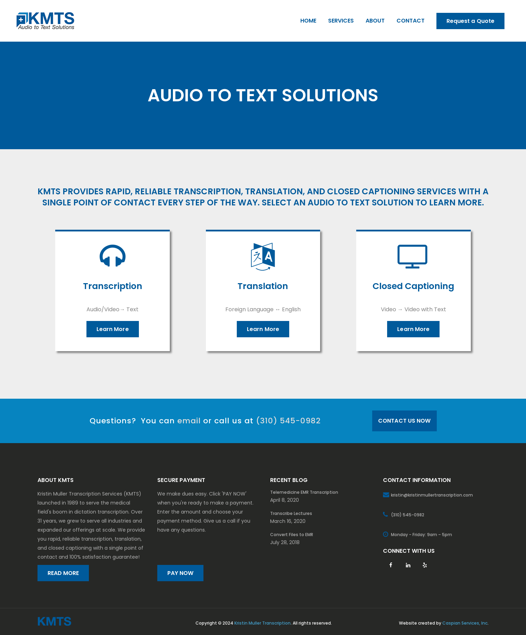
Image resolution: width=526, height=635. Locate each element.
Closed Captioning (413, 286)
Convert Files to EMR (291, 534)
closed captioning (371, 191)
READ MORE (63, 573)
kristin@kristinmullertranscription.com (432, 495)
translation (274, 191)
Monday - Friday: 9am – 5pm (421, 534)
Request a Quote (470, 21)
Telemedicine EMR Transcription (304, 492)
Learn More (113, 329)
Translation (262, 286)
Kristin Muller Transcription (262, 623)
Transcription (112, 286)
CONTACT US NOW (404, 421)
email (189, 420)
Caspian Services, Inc (464, 623)
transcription (207, 191)
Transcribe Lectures (291, 513)
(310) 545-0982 (288, 420)
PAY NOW (180, 573)
